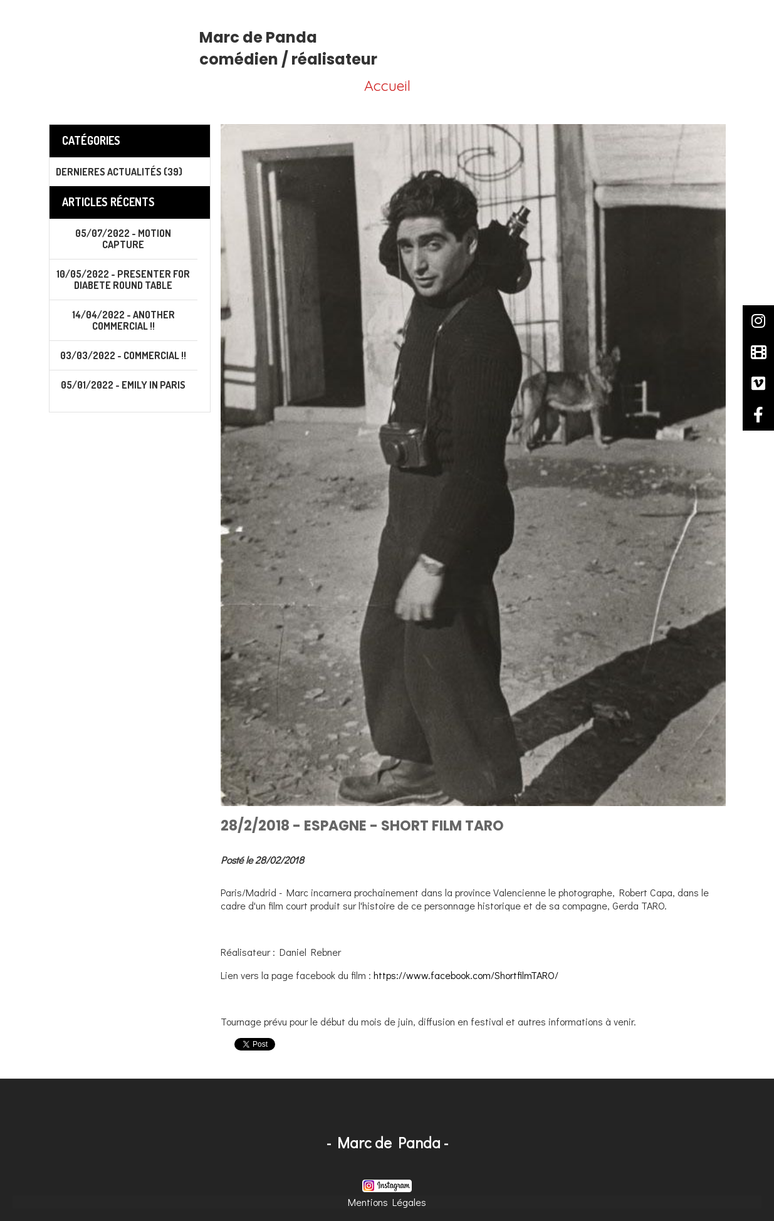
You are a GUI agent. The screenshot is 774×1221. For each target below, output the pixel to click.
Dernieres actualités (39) (119, 171)
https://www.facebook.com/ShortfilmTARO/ (466, 975)
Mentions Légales (387, 1201)
